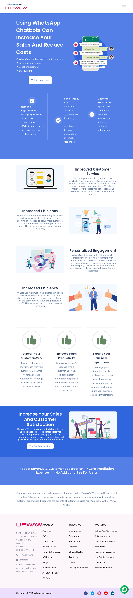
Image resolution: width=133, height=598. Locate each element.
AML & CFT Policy (50, 573)
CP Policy (46, 578)
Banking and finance (78, 567)
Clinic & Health (76, 552)
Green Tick (100, 562)
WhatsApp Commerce (106, 531)
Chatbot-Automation (105, 541)
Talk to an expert (40, 80)
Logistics (73, 546)
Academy (73, 557)
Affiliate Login (49, 567)
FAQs (45, 536)
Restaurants (74, 536)
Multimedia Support (104, 567)
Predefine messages (105, 552)
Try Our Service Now (40, 446)
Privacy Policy (48, 546)
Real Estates (75, 541)
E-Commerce (75, 531)
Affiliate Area (48, 557)
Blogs (45, 562)
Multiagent (100, 546)
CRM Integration (103, 536)
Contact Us (47, 541)
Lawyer (72, 562)
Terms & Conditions (51, 552)
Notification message (105, 557)
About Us (46, 531)
